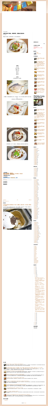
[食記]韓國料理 (36, 214)
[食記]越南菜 (35, 212)
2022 (35, 268)
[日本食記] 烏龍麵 (36, 235)
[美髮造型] (35, 254)
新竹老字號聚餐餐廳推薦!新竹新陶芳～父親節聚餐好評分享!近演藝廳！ (41, 137)
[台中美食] (35, 171)
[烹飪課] (35, 252)
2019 (35, 271)
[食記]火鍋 (35, 206)
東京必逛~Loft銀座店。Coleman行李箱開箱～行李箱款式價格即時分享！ (41, 59)
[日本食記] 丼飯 (36, 226)
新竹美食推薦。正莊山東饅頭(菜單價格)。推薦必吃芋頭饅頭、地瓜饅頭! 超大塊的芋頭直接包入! (41, 79)
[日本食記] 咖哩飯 (36, 227)
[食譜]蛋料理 (35, 157)
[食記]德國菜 (35, 194)
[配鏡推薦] (35, 259)
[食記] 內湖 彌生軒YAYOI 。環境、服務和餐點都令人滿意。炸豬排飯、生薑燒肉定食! (40, 309)
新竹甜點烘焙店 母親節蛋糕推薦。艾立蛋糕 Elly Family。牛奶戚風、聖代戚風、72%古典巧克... (40, 281)
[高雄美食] (35, 172)
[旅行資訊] (35, 251)
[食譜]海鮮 (35, 151)
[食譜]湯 (35, 152)
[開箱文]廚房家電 (36, 260)
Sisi (37, 52)
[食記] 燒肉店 (35, 182)
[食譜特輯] (35, 164)
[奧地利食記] (35, 222)
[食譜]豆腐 (35, 158)
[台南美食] (35, 175)
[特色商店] (35, 253)
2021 (35, 269)
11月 (35, 275)
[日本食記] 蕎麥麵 (36, 237)
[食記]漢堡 (35, 205)
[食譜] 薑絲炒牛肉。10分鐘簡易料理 (39, 283)
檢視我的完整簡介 (39, 53)
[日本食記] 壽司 (36, 229)
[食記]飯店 (35, 215)
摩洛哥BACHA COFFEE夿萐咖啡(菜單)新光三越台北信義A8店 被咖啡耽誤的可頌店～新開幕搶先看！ (18, 394)
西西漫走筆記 (13, 177)
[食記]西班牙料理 (36, 211)
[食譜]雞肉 (35, 160)
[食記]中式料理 (36, 187)
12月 (35, 274)
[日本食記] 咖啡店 (36, 228)
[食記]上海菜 (35, 186)
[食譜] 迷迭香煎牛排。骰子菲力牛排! (39, 277)
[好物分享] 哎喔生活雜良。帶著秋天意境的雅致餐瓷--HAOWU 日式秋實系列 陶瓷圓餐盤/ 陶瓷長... (39, 294)
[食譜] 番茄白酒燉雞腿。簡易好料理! (39, 307)
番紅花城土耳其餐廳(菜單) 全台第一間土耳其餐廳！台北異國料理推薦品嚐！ (40, 85)
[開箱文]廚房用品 (36, 262)
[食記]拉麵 (35, 196)
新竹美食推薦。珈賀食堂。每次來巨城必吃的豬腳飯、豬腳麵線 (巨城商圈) (40, 82)
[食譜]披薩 (35, 149)
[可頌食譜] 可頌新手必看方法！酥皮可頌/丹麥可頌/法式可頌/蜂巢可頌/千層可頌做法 (40, 75)
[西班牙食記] (35, 242)
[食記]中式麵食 (36, 189)
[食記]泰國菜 (35, 203)
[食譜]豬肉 (35, 159)
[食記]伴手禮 (35, 190)
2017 (35, 273)
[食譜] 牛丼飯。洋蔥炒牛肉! (38, 306)
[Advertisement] (23, 15)
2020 (35, 270)
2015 (35, 323)
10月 (35, 276)
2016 (35, 322)
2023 (35, 267)
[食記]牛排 (35, 207)
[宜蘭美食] (35, 173)
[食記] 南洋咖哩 (36, 179)
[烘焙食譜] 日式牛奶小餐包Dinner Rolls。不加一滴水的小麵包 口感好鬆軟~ (41, 68)
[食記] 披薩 (35, 181)
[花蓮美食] (35, 174)
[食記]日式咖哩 (36, 197)
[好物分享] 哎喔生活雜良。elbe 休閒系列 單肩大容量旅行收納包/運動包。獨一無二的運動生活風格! (39, 300)
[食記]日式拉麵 (36, 198)
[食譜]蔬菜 (35, 156)
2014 (35, 324)
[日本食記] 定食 (36, 230)
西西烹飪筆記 (9, 3)
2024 (35, 266)
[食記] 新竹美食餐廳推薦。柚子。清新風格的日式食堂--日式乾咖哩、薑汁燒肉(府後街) (39, 302)
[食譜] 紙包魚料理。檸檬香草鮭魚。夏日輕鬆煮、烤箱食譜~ (13, 173)
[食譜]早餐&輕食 (36, 150)
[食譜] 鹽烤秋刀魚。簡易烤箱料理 (8, 174)
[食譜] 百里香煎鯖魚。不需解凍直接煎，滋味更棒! (12, 391)
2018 (35, 272)
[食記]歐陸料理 (36, 202)
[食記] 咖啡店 (35, 180)
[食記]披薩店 (35, 195)
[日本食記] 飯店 (36, 238)
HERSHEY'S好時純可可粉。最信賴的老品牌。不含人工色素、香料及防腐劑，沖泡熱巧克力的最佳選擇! (40, 291)
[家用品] (35, 250)
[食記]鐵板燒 (35, 213)
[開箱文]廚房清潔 (36, 261)
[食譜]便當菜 (35, 148)
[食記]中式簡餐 (36, 188)
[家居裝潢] (35, 249)
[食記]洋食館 (35, 204)
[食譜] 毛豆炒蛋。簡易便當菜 (38, 282)
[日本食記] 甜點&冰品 (36, 236)
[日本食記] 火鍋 (36, 234)
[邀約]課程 (35, 258)
